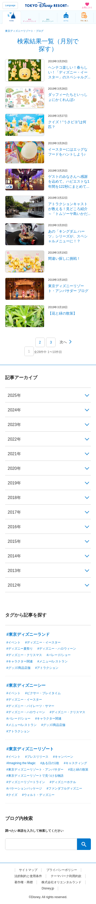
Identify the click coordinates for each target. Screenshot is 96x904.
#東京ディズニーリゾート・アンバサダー (34, 769)
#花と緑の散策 (78, 769)
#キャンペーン (63, 756)
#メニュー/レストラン (52, 661)
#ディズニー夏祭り (19, 648)
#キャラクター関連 (19, 661)
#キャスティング (75, 763)
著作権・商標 (23, 882)
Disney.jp (48, 888)
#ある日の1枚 (49, 763)
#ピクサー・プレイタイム (43, 693)
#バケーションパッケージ (24, 788)
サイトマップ (28, 870)
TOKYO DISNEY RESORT (47, 5)
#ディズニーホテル (63, 782)
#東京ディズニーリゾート (30, 749)
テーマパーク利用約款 (66, 876)
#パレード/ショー (59, 655)
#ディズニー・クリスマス (24, 655)
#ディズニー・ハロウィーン (56, 648)
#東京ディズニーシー (26, 685)
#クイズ (11, 795)
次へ (63, 342)
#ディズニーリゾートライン (25, 782)
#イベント (13, 642)
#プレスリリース (36, 756)
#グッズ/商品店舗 (18, 668)
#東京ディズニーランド (28, 634)
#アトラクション (46, 668)
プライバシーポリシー (61, 870)
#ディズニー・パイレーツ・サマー (30, 706)
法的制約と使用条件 (28, 876)
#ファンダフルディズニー (64, 788)
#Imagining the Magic (21, 763)
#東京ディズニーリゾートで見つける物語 (34, 775)
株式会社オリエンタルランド (61, 882)
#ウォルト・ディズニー (38, 795)
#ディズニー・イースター (43, 642)
